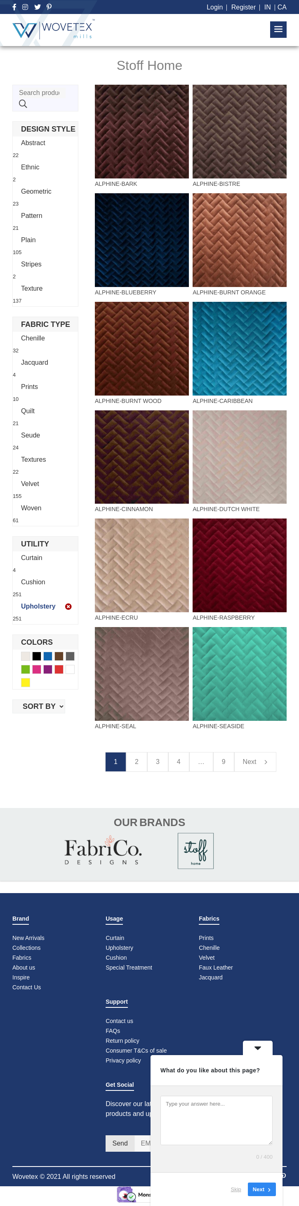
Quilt (28, 410)
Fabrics (21, 957)
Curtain (31, 557)
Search (23, 104)
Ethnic (30, 167)
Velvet (30, 483)
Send (119, 1143)
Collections (26, 947)
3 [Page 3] (158, 761)
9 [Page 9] (224, 761)
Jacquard (34, 362)
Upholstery (38, 606)
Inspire (21, 977)
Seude (30, 435)
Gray (74, 657)
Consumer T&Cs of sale (136, 1050)
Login (215, 7)
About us (23, 967)
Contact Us (26, 987)
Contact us (119, 1021)
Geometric (36, 191)
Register (243, 7)
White (74, 670)
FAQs (113, 1031)
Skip (236, 1189)
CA (282, 7)
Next (255, 762)
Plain (28, 239)
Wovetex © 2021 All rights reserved (63, 1176)
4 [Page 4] (179, 761)
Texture (31, 288)
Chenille (33, 338)
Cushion (33, 582)
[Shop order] (38, 706)
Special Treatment (129, 967)
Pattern (31, 215)
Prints (29, 386)
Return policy (122, 1040)
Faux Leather (216, 967)
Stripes (31, 264)
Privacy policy (123, 1060)
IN (267, 7)
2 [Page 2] (137, 761)
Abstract (33, 142)
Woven (31, 508)
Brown (63, 657)
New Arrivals (28, 938)
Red (63, 670)
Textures (33, 459)
